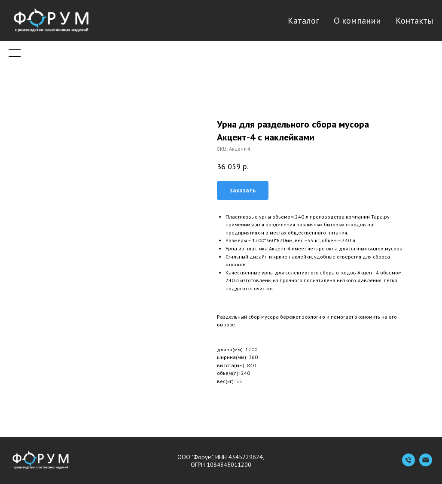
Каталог (303, 20)
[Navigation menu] (15, 53)
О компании (357, 20)
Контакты (414, 20)
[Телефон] (408, 464)
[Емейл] (425, 464)
